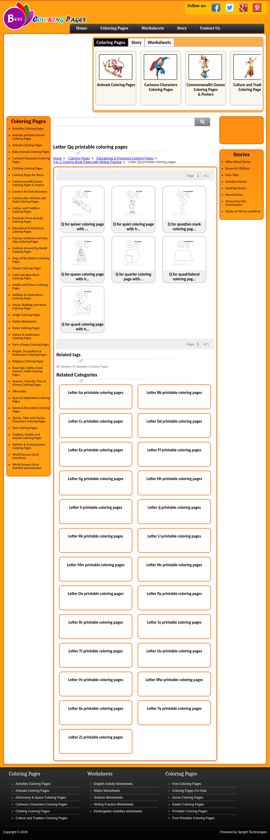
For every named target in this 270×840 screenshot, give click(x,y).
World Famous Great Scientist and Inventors (26, 466)
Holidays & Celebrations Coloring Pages (27, 296)
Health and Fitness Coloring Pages (29, 286)
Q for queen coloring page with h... (82, 276)
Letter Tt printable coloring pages (96, 651)
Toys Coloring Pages (24, 428)
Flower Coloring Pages (26, 268)
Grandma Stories (236, 181)
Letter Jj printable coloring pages (174, 507)
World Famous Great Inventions (25, 456)
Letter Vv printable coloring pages (95, 679)
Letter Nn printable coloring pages (174, 565)
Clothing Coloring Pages (27, 168)
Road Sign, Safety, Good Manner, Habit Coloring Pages (27, 371)
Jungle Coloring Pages (26, 315)
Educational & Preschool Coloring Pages (28, 229)
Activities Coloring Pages (28, 128)
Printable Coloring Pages (189, 811)
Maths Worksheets (24, 321)
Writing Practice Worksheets (113, 804)
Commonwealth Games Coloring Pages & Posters (205, 89)
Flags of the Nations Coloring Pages (30, 259)
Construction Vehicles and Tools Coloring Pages (29, 199)
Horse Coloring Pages (187, 797)
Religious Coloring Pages (28, 361)
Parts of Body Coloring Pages (30, 344)
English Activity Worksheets (113, 784)
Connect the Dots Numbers (29, 191)
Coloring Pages (114, 28)
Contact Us (210, 28)
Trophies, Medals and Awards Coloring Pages (26, 436)
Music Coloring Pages (26, 328)
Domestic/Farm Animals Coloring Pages (27, 219)
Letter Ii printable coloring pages (95, 507)
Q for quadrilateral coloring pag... (184, 276)
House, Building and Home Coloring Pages (29, 306)
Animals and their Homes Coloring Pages (28, 136)
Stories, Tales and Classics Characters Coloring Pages (29, 419)
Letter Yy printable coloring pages (174, 708)
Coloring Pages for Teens (28, 175)
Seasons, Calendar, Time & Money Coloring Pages (29, 383)
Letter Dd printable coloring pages (174, 421)
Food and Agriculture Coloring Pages (25, 276)
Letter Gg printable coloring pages (95, 478)
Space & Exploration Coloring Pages (31, 399)
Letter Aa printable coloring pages (95, 392)
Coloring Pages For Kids (189, 791)
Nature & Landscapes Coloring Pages (26, 336)
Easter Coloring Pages (188, 804)
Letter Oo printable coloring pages (96, 593)
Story (182, 28)
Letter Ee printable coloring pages (95, 450)
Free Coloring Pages (186, 784)
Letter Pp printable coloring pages (174, 593)
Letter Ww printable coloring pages (174, 679)
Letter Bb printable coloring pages (174, 392)
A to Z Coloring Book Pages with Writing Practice (87, 162)
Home (44, 15)
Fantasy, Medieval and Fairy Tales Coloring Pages (30, 239)
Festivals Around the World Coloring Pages (29, 249)
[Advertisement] (50, 73)
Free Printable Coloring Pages (193, 818)
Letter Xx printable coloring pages (95, 708)
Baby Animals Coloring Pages (30, 152)
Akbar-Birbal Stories (238, 162)
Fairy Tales (232, 175)
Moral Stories (234, 195)
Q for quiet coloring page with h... (133, 226)
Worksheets (152, 28)
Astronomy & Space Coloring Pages (41, 797)
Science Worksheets (108, 797)
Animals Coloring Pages (116, 84)
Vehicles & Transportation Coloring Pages (28, 446)
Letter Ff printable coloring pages (174, 450)
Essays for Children (237, 168)
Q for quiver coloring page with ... (82, 226)
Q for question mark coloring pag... (184, 226)
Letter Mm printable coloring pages (95, 565)
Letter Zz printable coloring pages (96, 737)
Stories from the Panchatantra (235, 203)
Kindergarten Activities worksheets (118, 811)
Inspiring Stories (235, 188)
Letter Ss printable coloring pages (174, 622)
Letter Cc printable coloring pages (96, 421)
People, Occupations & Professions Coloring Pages (29, 352)
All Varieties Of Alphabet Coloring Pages (82, 366)
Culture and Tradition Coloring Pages (250, 87)
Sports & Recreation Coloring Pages (30, 409)
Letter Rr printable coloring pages (96, 622)
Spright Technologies (252, 832)
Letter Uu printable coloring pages (174, 651)
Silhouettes (19, 391)
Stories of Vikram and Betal (242, 211)
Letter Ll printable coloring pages (174, 536)
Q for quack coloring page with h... (83, 326)
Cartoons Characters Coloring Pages (160, 87)
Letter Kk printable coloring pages (95, 536)
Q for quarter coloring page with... (133, 276)
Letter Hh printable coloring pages (174, 478)
